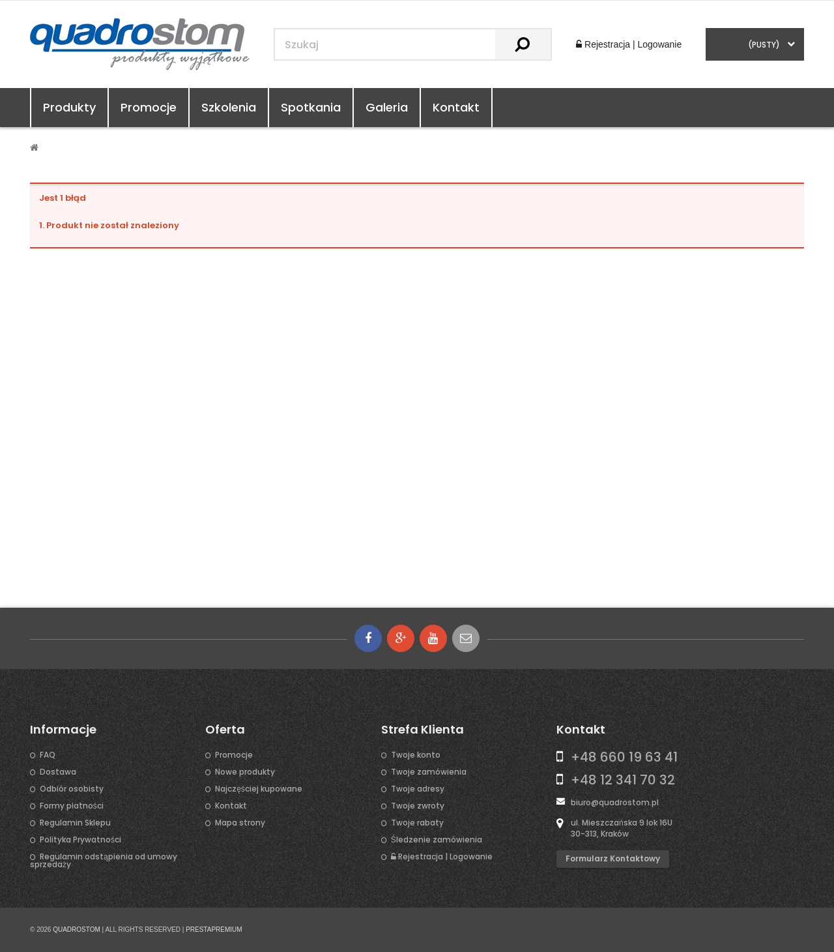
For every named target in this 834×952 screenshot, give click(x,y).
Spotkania (311, 107)
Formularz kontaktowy (613, 858)
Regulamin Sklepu (75, 823)
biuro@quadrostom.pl (615, 802)
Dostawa (58, 772)
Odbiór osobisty (72, 789)
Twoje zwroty (417, 806)
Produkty (69, 107)
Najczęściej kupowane (258, 789)
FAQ (47, 755)
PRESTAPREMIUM (214, 929)
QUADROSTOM (76, 929)
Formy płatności (72, 806)
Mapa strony (240, 823)
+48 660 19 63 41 (624, 757)
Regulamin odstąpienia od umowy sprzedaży (103, 861)
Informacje (63, 730)
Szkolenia (228, 107)
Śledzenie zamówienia (436, 840)
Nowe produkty (245, 772)
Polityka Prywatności (80, 840)
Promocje (149, 107)
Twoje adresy (417, 789)
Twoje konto (415, 755)
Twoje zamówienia (429, 772)
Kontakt (456, 107)
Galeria (387, 107)
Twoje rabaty (417, 823)
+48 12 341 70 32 (623, 780)
